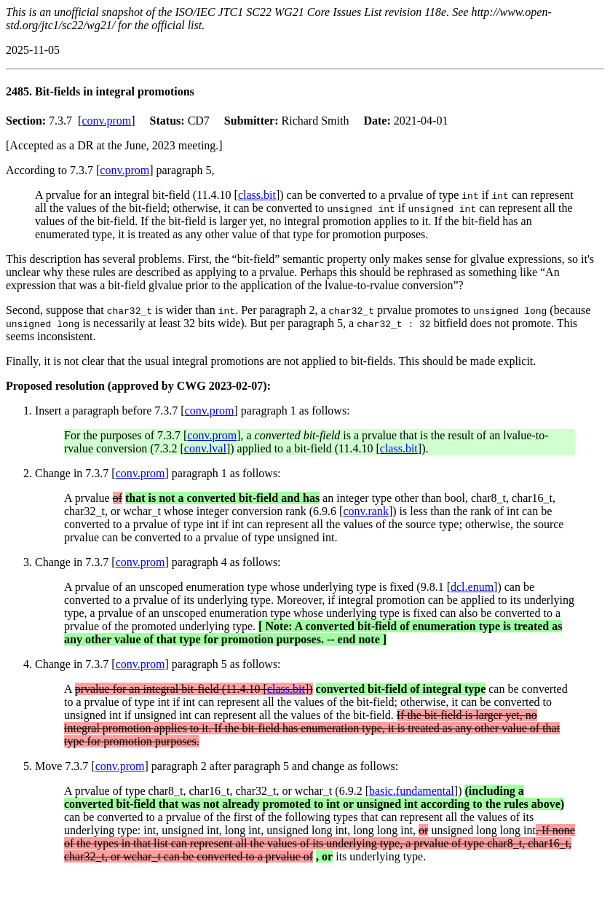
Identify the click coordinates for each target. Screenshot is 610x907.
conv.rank (366, 511)
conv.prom (106, 120)
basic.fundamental (411, 791)
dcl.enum (472, 587)
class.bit (257, 195)
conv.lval (205, 448)
